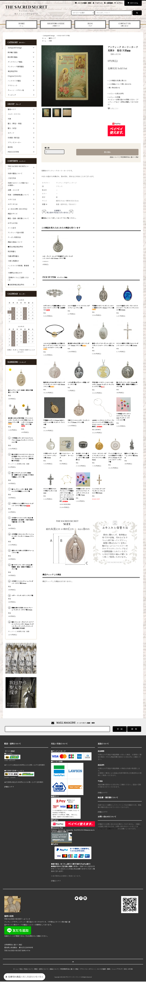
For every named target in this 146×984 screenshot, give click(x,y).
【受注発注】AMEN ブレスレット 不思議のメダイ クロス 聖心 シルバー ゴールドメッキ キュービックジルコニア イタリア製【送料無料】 (67, 495)
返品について (114, 157)
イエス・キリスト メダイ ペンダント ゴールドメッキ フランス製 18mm (99, 456)
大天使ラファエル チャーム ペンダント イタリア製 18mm (22, 582)
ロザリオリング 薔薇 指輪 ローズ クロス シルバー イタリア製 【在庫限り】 (54, 308)
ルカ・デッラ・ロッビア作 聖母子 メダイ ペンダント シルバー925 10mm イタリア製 (57, 257)
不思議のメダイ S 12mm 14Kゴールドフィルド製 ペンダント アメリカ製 (54, 422)
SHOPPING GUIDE (56, 24)
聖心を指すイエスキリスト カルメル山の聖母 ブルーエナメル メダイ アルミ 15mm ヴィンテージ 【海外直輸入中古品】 (23, 457)
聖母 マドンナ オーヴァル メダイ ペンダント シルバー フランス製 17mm (103, 345)
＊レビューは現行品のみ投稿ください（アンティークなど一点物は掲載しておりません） (123, 100)
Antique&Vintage (49, 35)
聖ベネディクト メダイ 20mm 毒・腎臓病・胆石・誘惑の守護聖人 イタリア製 (127, 384)
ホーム (44, 38)
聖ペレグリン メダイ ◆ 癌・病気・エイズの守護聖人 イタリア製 (22, 490)
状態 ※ (44, 204)
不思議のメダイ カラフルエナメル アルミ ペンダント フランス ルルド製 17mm (83, 492)
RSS (125, 969)
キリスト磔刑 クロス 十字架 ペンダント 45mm (50, 491)
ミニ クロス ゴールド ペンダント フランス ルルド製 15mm (98, 491)
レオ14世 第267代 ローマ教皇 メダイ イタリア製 (78, 383)
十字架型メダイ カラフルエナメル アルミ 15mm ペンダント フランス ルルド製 (123, 417)
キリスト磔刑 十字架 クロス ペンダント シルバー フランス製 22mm (127, 344)
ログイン (120, 3)
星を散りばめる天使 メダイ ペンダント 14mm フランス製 (78, 344)
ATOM (130, 969)
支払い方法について (26, 969)
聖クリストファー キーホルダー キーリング (66, 455)
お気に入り (113, 108)
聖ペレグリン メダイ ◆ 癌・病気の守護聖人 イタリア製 (20, 391)
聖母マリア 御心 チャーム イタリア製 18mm (131, 455)
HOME (21, 24)
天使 (50, 41)
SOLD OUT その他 (63, 35)
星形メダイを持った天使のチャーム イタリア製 (23, 551)
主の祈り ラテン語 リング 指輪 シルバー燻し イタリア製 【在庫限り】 (82, 456)
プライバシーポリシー (87, 969)
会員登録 (110, 3)
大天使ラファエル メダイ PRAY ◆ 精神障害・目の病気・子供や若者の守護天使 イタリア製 (23, 520)
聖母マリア (52, 38)
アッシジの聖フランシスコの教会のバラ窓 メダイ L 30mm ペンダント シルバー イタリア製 (115, 457)
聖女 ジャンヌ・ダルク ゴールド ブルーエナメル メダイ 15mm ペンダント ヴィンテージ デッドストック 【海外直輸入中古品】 (23, 625)
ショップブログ (117, 969)
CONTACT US (124, 24)
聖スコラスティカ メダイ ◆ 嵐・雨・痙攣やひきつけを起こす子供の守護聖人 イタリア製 (23, 475)
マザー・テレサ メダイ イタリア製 (22, 595)
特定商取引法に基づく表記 (129, 157)
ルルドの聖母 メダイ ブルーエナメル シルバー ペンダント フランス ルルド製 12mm (127, 308)
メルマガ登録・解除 (84, 3)
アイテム (132, 3)
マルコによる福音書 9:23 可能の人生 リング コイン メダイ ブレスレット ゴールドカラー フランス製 (54, 346)
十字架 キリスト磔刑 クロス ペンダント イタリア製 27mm (22, 504)
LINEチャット (112, 828)
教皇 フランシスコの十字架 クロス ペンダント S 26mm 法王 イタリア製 (27, 422)
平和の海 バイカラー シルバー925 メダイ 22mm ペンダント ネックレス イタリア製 (103, 384)
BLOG (90, 24)
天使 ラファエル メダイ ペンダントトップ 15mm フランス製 (79, 421)
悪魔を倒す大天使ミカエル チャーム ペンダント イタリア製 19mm (22, 609)
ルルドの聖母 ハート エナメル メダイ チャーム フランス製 (79, 307)
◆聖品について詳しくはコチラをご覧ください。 (59, 218)
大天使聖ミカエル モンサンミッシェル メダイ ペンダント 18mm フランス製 (23, 536)
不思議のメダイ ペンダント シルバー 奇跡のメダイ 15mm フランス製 (103, 307)
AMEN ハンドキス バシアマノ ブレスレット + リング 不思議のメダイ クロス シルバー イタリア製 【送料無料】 (103, 423)
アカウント (99, 3)
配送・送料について (41, 969)
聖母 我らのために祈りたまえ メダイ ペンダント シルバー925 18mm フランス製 (54, 384)
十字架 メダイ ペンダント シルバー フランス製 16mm (50, 455)
